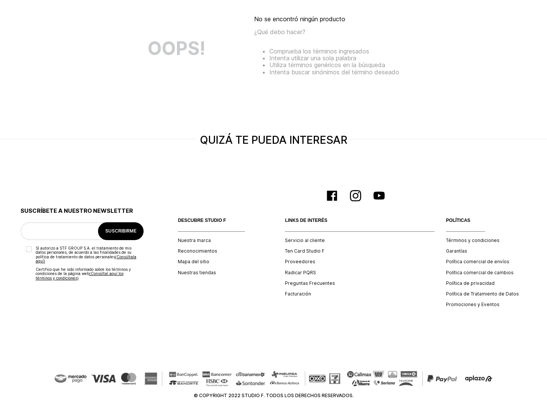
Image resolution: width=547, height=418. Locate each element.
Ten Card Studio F (304, 251)
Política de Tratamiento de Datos (482, 294)
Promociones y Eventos (473, 304)
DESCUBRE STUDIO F (202, 220)
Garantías (456, 251)
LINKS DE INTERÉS (306, 220)
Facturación (298, 294)
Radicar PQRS (300, 272)
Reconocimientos (197, 251)
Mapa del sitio (193, 261)
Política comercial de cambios (480, 272)
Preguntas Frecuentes (310, 283)
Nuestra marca (194, 240)
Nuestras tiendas (197, 272)
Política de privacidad (470, 283)
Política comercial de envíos (477, 261)
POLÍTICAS (458, 220)
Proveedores (300, 261)
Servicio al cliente (305, 240)
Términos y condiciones (473, 240)
